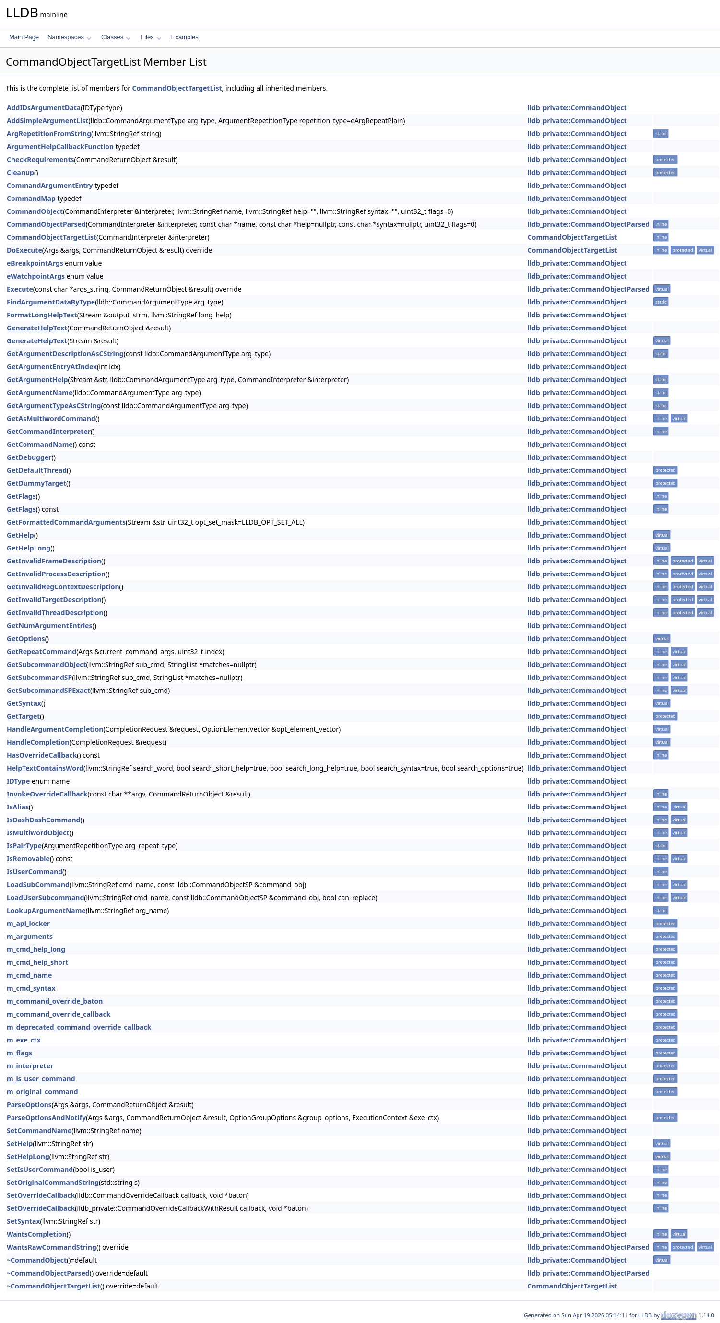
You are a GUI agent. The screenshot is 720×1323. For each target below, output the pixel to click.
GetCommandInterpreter (49, 431)
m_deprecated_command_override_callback (79, 1026)
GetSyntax (24, 703)
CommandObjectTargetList (177, 88)
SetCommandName (39, 1130)
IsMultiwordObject (38, 832)
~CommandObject (37, 1259)
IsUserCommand (34, 871)
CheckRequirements (40, 159)
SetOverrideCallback (41, 1195)
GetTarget (23, 716)
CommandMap (31, 198)
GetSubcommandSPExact (48, 690)
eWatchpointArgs (36, 276)
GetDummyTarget (36, 483)
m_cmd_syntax (31, 988)
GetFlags (21, 496)
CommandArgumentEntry (50, 185)
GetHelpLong (28, 547)
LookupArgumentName (46, 910)
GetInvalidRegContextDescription (63, 586)
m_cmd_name (29, 975)
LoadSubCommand (38, 884)
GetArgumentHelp (37, 379)
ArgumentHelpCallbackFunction (60, 146)
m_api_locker (28, 923)
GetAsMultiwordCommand (51, 418)
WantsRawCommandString (51, 1247)
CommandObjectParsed (46, 224)
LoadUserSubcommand (45, 897)
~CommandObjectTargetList (53, 1285)
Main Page (24, 37)
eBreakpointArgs (35, 263)
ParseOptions (29, 1104)
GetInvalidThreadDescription (55, 612)
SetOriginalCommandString (53, 1182)
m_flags (19, 1052)
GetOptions (26, 638)
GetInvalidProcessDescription (56, 573)
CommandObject (35, 211)
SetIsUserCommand (40, 1169)
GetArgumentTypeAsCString (54, 405)
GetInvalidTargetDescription (54, 599)
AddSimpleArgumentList (47, 120)
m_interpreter (30, 1065)
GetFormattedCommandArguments (66, 522)
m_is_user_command (41, 1078)
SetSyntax (23, 1221)
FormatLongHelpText (42, 314)
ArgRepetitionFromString (49, 133)
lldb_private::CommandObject (577, 107)
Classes (116, 37)
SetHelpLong (28, 1156)
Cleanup (20, 172)
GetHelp (20, 534)
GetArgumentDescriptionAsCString (65, 353)
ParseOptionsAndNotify (46, 1117)
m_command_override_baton (55, 1001)
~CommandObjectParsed (48, 1272)
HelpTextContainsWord (45, 768)
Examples (185, 37)
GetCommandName (40, 444)
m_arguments (30, 936)
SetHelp (20, 1143)
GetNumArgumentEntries (50, 625)
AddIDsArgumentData (44, 107)
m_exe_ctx (24, 1039)
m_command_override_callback (58, 1014)
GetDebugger (29, 457)
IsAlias (18, 806)
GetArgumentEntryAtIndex (52, 366)
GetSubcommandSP (39, 677)
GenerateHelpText (37, 327)
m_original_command (42, 1091)
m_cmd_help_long (36, 949)
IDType (18, 780)
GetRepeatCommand (41, 651)
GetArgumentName (39, 392)
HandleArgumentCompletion (55, 729)
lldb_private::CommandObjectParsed (588, 224)
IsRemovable (28, 858)
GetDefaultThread (37, 470)
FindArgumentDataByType (51, 301)
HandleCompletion (38, 742)
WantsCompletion (37, 1234)
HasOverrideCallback (42, 755)
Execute (20, 288)
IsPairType (24, 845)
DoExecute (24, 250)
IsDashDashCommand (43, 819)
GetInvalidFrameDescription (54, 560)
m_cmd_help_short (37, 962)
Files (151, 37)
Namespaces (69, 37)
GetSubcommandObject (46, 664)
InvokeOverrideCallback (47, 793)
